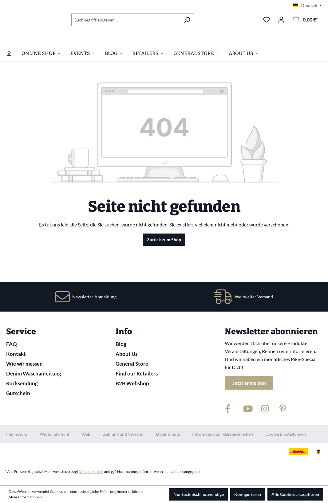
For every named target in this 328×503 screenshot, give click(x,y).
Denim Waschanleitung (33, 373)
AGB (86, 434)
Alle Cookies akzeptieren (295, 494)
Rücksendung (22, 383)
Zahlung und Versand (123, 434)
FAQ (11, 344)
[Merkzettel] (266, 20)
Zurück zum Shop (164, 269)
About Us (126, 354)
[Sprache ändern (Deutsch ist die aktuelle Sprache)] (307, 5)
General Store (132, 363)
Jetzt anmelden (249, 383)
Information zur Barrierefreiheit (222, 434)
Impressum (16, 434)
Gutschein (18, 393)
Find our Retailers (137, 373)
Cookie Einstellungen (286, 434)
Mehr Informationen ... (27, 497)
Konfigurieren (247, 494)
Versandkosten (91, 471)
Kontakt (16, 354)
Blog (121, 344)
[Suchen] (187, 20)
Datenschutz (168, 434)
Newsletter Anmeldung (94, 296)
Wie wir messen (24, 363)
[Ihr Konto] (281, 20)
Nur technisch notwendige (198, 494)
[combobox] (125, 20)
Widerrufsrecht (54, 434)
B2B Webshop (132, 383)
